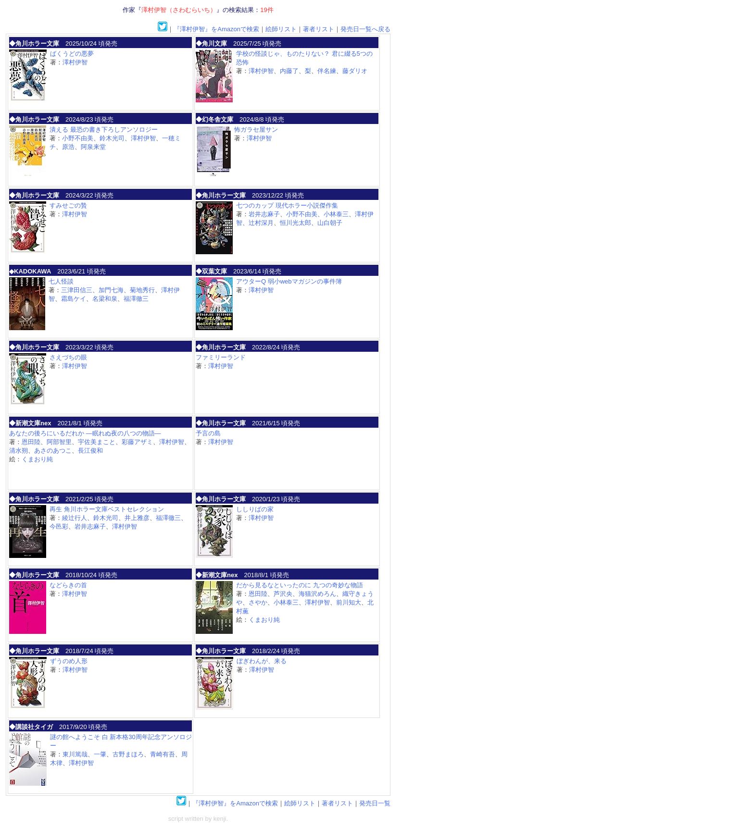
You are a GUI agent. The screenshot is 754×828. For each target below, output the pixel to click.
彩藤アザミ (137, 441)
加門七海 (111, 290)
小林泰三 (336, 214)
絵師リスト (281, 29)
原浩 (68, 146)
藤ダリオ (354, 70)
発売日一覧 (374, 803)
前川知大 (348, 602)
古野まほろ (128, 754)
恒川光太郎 (295, 222)
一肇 (100, 754)
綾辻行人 (74, 517)
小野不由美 (77, 138)
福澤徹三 (136, 298)
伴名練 (326, 70)
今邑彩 (59, 526)
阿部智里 (59, 441)
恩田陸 (31, 441)
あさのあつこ (53, 450)
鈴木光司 (112, 138)
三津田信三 (76, 290)
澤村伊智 (75, 62)
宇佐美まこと (96, 441)
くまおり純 (37, 459)
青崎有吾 (162, 754)
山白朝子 (329, 222)
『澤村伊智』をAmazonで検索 (216, 29)
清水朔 (18, 450)
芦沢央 (283, 593)
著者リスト (318, 29)
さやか (258, 602)
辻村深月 (261, 222)
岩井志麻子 (264, 214)
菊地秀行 (142, 290)
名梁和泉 (104, 298)
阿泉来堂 (93, 146)
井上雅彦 (137, 517)
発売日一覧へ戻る (365, 29)
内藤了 (289, 70)
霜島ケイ (73, 298)
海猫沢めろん (317, 593)
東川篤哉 (75, 754)
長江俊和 (90, 450)
